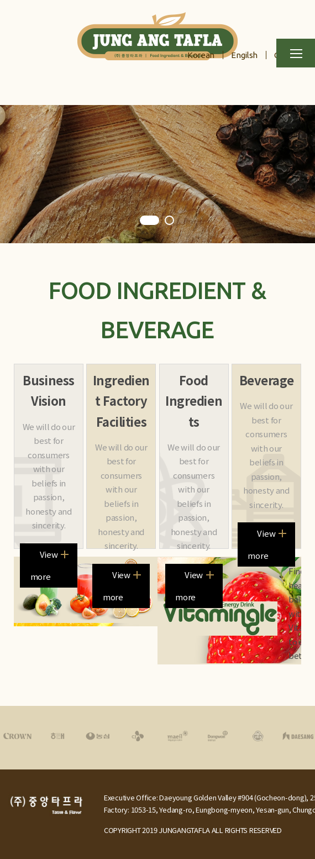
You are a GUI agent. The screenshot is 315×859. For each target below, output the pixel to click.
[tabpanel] (157, 174)
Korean (200, 55)
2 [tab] (170, 221)
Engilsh (244, 55)
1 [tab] (149, 221)
